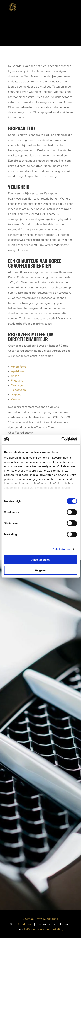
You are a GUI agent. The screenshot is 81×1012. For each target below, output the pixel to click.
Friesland (17, 381)
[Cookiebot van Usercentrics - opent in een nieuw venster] (61, 439)
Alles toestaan (40, 559)
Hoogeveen (18, 390)
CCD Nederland (23, 924)
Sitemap (28, 919)
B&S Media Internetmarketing (43, 929)
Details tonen (61, 548)
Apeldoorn (18, 371)
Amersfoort (18, 367)
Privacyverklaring (47, 919)
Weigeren (40, 570)
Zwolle (15, 399)
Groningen (17, 385)
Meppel (16, 395)
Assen (15, 376)
